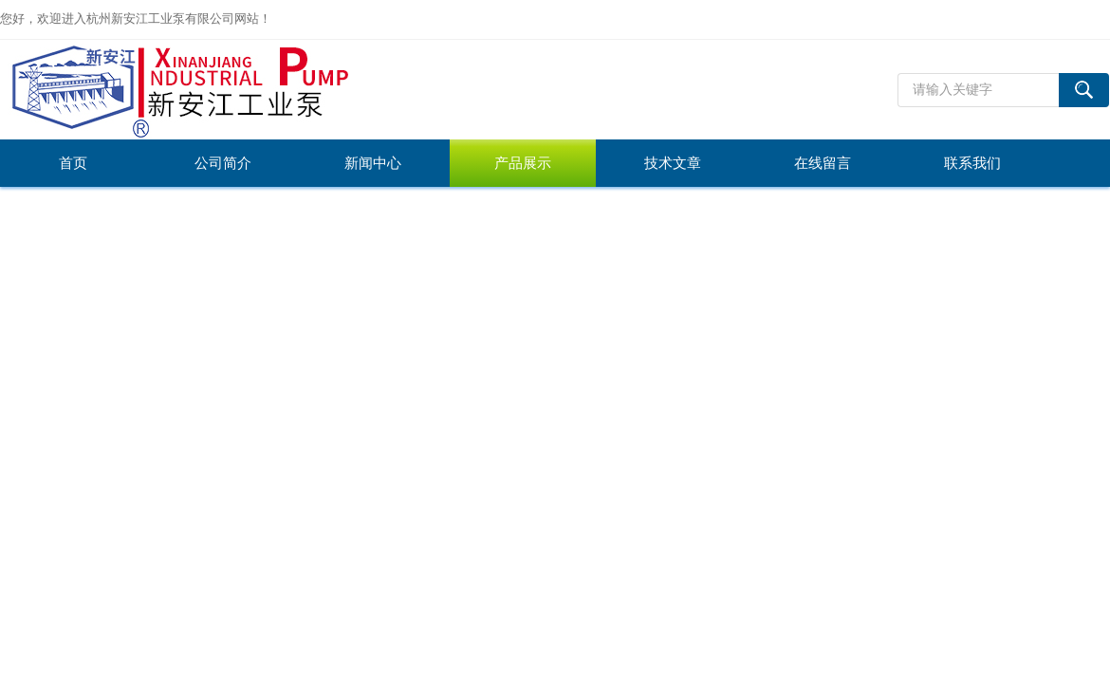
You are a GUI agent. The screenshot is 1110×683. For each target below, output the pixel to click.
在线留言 (822, 163)
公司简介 (222, 163)
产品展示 (522, 163)
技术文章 (672, 163)
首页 (73, 163)
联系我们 (972, 163)
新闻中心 (372, 163)
